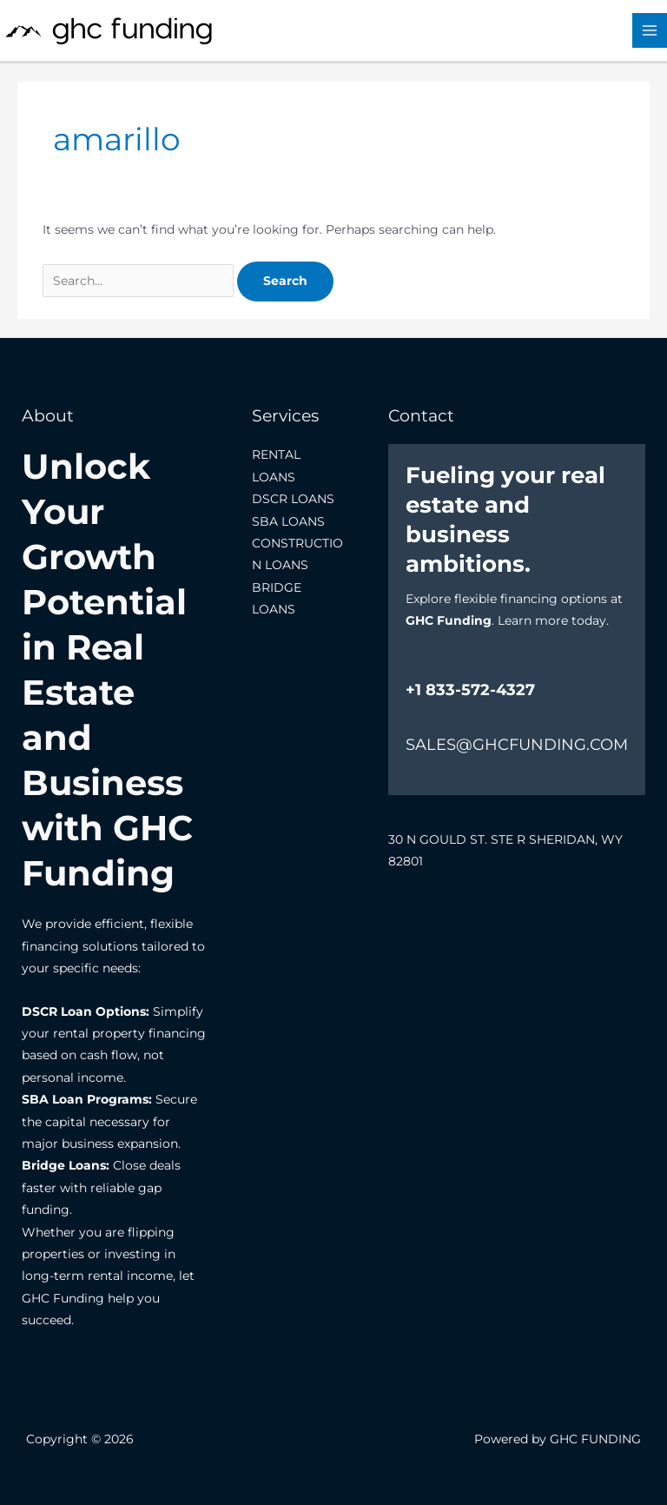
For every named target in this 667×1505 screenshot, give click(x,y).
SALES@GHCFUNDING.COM (517, 744)
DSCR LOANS (293, 499)
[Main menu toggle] (650, 31)
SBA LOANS (288, 521)
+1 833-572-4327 (470, 689)
